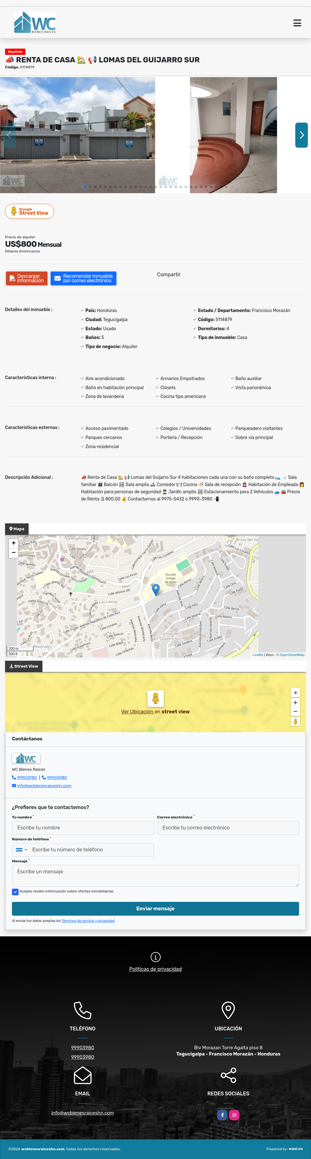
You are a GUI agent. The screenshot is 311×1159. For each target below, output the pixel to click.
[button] (85, 187)
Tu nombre (23, 817)
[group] (77, 135)
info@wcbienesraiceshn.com (44, 785)
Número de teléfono (31, 839)
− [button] (14, 553)
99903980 (27, 777)
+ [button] (14, 543)
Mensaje (21, 861)
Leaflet (258, 655)
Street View (30, 211)
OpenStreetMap (292, 655)
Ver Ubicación (137, 712)
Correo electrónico (176, 817)
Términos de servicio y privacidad (88, 921)
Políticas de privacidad (155, 969)
